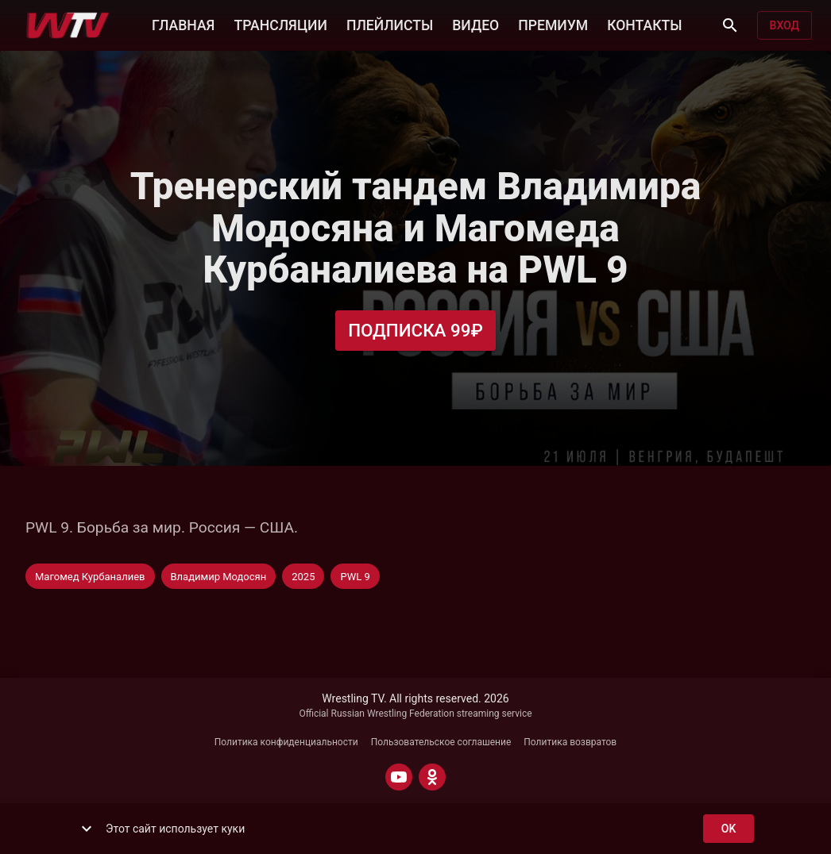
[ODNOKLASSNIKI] (432, 777)
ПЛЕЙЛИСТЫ (390, 24)
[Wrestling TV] (68, 25)
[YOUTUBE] (398, 777)
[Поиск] (730, 25)
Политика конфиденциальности (286, 742)
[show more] (87, 829)
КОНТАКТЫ (644, 24)
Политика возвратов (570, 742)
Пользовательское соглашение (441, 742)
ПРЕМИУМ (552, 24)
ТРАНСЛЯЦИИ (280, 24)
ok (728, 829)
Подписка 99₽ (415, 330)
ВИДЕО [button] (475, 24)
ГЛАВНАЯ (183, 24)
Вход (784, 26)
